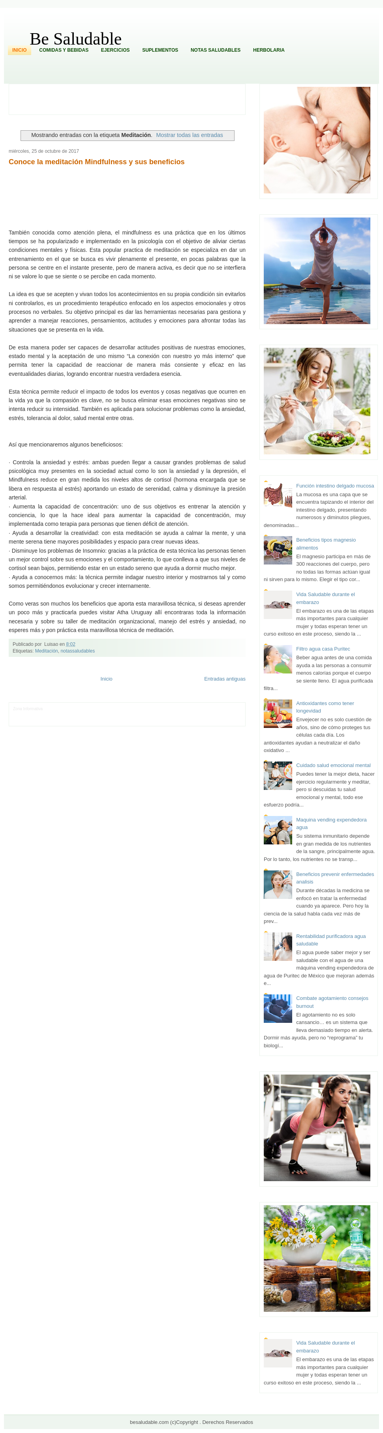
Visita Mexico (147, 720)
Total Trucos (132, 715)
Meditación (46, 651)
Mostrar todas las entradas (189, 135)
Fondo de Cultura (152, 709)
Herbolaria (269, 50)
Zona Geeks (179, 709)
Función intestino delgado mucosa (335, 486)
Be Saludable (76, 39)
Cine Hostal (154, 715)
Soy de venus (74, 715)
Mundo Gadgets (179, 715)
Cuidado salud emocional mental (333, 765)
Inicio (19, 50)
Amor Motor (221, 720)
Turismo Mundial (95, 720)
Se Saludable (123, 720)
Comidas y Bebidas (63, 50)
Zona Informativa (28, 709)
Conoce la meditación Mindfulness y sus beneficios (97, 162)
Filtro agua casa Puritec (323, 649)
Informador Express (89, 709)
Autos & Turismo (209, 715)
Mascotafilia (35, 720)
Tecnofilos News (27, 715)
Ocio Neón (52, 715)
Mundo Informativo (63, 720)
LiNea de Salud (57, 709)
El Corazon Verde (175, 720)
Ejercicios (115, 50)
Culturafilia (201, 720)
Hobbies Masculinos (209, 709)
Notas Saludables (215, 50)
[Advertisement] (131, 99)
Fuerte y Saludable (103, 715)
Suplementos (160, 50)
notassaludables (77, 651)
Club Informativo (121, 709)
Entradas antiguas (225, 679)
